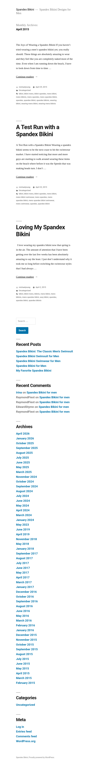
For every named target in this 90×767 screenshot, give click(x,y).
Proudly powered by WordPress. (41, 757)
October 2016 (25, 596)
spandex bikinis (42, 100)
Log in (20, 726)
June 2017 (23, 568)
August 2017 (24, 558)
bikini (21, 94)
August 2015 (24, 654)
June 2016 (23, 611)
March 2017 (24, 582)
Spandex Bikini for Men (31, 366)
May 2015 (22, 668)
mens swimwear (22, 204)
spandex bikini (30, 100)
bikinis (37, 294)
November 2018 (26, 539)
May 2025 (22, 467)
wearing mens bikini (29, 103)
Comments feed (26, 736)
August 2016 (24, 606)
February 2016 (25, 625)
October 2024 (25, 481)
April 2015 (23, 673)
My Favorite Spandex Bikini (33, 370)
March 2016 (24, 620)
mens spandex (33, 97)
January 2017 (25, 587)
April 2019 (23, 534)
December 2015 (26, 635)
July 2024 (22, 496)
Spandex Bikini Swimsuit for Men (37, 356)
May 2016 (22, 616)
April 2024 (23, 510)
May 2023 (22, 524)
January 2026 (25, 438)
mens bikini (51, 94)
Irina (19, 392)
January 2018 (25, 548)
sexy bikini (44, 297)
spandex (19, 100)
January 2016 (25, 630)
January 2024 (25, 520)
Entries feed (24, 731)
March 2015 (24, 678)
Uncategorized (25, 90)
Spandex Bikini (25, 9)
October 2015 (25, 644)
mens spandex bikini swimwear (41, 200)
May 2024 (22, 505)
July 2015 (22, 659)
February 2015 (25, 683)
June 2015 (23, 663)
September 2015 (27, 649)
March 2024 (24, 515)
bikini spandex (40, 94)
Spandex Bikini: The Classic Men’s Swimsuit (44, 351)
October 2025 (25, 443)
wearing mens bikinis (47, 103)
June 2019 (23, 529)
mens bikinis (21, 97)
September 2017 (27, 553)
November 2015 (26, 639)
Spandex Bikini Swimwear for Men (38, 361)
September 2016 (27, 601)
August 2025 (24, 452)
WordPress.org (26, 741)
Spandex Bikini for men (42, 392)
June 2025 (23, 462)
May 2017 (22, 572)
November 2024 (26, 477)
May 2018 (22, 544)
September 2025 (27, 448)
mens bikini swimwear (25, 197)
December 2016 (26, 591)
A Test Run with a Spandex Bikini (37, 130)
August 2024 (24, 491)
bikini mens (29, 94)
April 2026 (23, 433)
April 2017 (23, 577)
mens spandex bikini (48, 97)
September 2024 (27, 486)
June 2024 (23, 500)
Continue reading (26, 76)
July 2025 (22, 457)
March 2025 (24, 472)
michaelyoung (24, 87)
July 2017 (22, 563)
